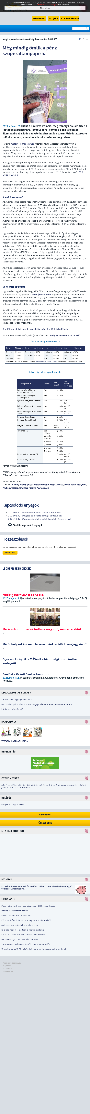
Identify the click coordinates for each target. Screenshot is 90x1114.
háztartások (43, 488)
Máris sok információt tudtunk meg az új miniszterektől (26, 920)
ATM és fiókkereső (70, 18)
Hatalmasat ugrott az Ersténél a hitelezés (19, 939)
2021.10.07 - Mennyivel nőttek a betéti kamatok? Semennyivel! (40, 519)
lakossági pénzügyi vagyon (22, 488)
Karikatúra (8, 721)
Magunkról (7, 966)
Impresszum (7, 969)
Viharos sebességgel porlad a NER (16, 699)
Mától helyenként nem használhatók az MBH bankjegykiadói (28, 906)
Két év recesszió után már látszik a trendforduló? (23, 934)
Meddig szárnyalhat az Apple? (14, 911)
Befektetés (8, 751)
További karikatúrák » (14, 741)
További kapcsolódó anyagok (27, 525)
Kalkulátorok (39, 18)
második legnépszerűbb (22, 144)
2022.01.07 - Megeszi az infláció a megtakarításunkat (35, 515)
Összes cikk (45, 822)
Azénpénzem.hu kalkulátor (46, 362)
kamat (14, 484)
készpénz (81, 484)
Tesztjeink (53, 18)
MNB (5, 488)
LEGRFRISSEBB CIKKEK (17, 568)
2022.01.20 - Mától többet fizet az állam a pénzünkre (34, 512)
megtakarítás (56, 484)
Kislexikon (45, 814)
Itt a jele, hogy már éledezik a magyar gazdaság (22, 930)
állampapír (24, 484)
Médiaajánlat (8, 971)
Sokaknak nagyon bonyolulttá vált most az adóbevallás (25, 944)
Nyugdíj (6, 879)
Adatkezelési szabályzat (12, 963)
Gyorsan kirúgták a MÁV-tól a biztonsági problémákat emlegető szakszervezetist (37, 704)
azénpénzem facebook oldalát (64, 335)
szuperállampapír (40, 484)
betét (67, 484)
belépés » (5, 805)
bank (73, 484)
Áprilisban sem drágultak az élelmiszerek (19, 925)
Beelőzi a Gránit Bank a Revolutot (16, 915)
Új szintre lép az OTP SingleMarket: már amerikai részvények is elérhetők (33, 949)
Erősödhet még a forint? (12, 709)
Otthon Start (10, 778)
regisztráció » (18, 805)
